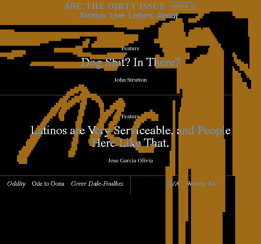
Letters (140, 15)
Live (117, 15)
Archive (93, 15)
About (167, 15)
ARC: (130, 6)
